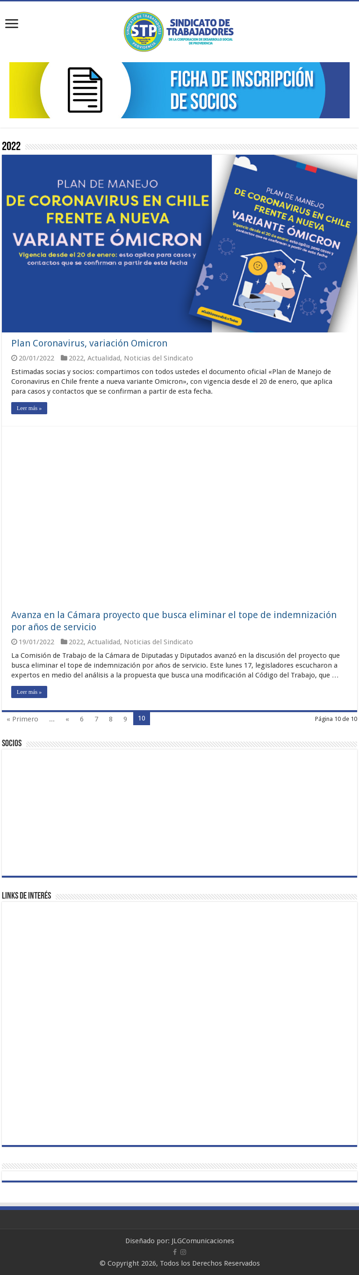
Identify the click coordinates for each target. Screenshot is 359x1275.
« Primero (22, 719)
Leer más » (29, 408)
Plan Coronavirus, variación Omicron (89, 343)
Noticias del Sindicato (158, 358)
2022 (76, 358)
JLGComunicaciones (203, 1241)
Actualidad (103, 358)
